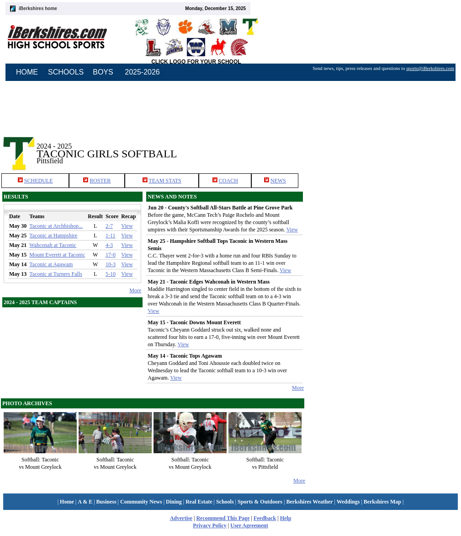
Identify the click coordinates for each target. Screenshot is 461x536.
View (126, 226)
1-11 (111, 235)
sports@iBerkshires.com (430, 68)
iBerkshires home (38, 8)
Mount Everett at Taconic (57, 255)
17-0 (111, 255)
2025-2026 (142, 72)
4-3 (109, 245)
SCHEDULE (38, 180)
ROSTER (100, 180)
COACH (228, 180)
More (135, 290)
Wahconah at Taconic (52, 245)
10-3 (111, 264)
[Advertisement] (383, 146)
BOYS (103, 72)
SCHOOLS (66, 72)
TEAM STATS (164, 180)
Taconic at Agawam (51, 264)
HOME (27, 72)
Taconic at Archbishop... (56, 226)
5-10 (111, 274)
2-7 (109, 226)
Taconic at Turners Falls (55, 274)
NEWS (278, 180)
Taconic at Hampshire (53, 235)
